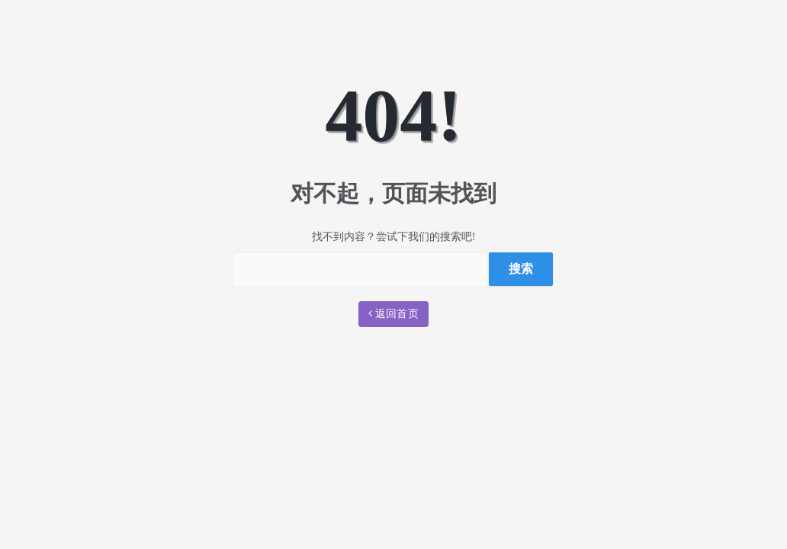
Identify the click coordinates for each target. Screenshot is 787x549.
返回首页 (393, 313)
